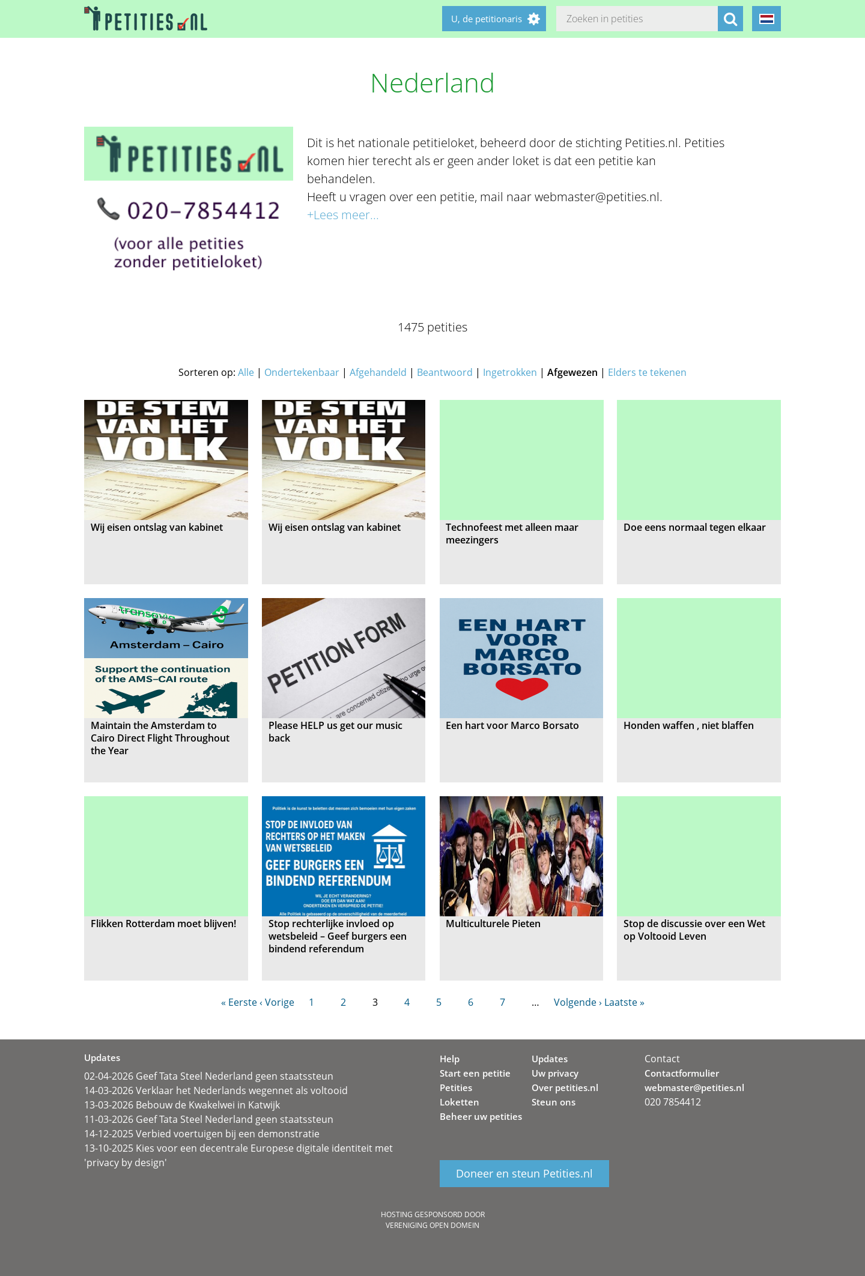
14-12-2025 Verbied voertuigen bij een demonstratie (202, 1133)
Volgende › (578, 1002)
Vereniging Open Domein (432, 1225)
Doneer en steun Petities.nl (524, 1174)
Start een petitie (475, 1073)
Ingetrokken (510, 372)
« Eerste (239, 1002)
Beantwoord (445, 372)
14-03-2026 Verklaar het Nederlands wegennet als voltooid (216, 1090)
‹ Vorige (277, 1002)
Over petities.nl (565, 1087)
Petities (456, 1087)
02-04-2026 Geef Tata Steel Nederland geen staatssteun (208, 1076)
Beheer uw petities (481, 1116)
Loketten (459, 1102)
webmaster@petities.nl (694, 1087)
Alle (246, 372)
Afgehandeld (378, 372)
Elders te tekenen (647, 372)
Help (450, 1059)
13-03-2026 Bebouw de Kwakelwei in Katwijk (182, 1104)
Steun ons (553, 1102)
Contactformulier (682, 1073)
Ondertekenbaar (301, 372)
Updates (550, 1059)
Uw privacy (555, 1073)
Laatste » (624, 1002)
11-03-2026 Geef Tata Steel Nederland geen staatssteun (208, 1119)
